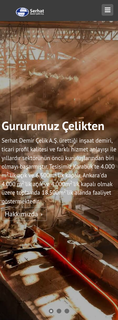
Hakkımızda (24, 214)
